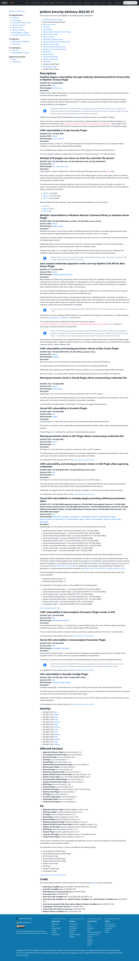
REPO (45, 198)
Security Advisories (18, 25)
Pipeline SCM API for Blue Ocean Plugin (56, 42)
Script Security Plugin (50, 57)
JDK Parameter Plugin (50, 34)
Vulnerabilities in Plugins (20, 33)
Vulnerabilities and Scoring (21, 23)
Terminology (16, 20)
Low (53, 164)
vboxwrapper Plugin (50, 67)
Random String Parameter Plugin (54, 49)
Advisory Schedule (18, 30)
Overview (15, 18)
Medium (55, 136)
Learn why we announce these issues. (53, 875)
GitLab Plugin (47, 29)
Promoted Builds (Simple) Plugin (54, 47)
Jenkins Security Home (17, 11)
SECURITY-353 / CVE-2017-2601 (65, 566)
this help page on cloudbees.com (58, 318)
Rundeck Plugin (48, 54)
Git (44, 193)
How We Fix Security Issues (21, 35)
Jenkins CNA (16, 44)
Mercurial (46, 196)
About (14, 59)
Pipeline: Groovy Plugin (51, 44)
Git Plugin (46, 27)
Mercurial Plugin (48, 37)
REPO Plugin (47, 52)
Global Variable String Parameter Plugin (57, 32)
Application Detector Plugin (52, 19)
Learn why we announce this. (84, 460)
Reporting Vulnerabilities (20, 41)
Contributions (17, 62)
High (53, 85)
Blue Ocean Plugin (49, 24)
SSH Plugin (47, 62)
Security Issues (17, 27)
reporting (94, 883)
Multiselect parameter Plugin (53, 39)
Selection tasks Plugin (50, 59)
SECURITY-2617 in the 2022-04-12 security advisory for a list (104, 568)
